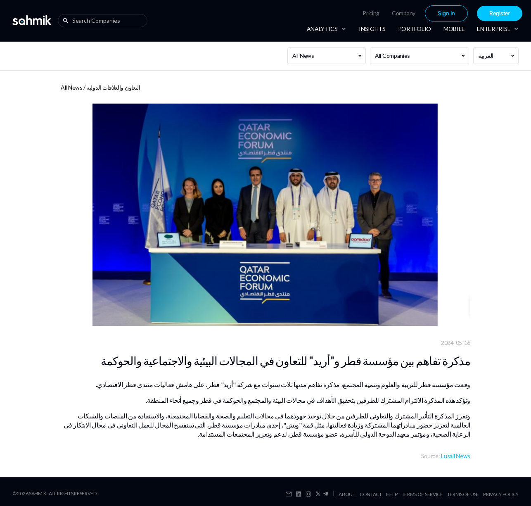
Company (403, 13)
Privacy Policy (501, 494)
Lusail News (455, 455)
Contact (371, 494)
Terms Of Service (422, 494)
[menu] (416, 13)
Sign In (446, 13)
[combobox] (104, 20)
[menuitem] (371, 13)
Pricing (371, 13)
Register (499, 13)
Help (392, 494)
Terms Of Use (463, 494)
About (347, 494)
